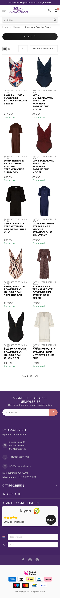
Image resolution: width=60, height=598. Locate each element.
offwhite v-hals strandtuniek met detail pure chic (43, 353)
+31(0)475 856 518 (19, 457)
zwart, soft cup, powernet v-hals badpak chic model (15, 353)
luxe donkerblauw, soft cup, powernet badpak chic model (42, 102)
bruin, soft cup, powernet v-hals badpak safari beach (14, 291)
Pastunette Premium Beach (38, 27)
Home (5, 27)
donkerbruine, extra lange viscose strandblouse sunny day (14, 166)
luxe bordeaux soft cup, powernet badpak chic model (43, 166)
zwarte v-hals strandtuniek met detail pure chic (15, 228)
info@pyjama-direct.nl (20, 466)
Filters (30, 36)
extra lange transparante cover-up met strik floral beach (42, 292)
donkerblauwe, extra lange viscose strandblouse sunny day (43, 229)
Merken (16, 27)
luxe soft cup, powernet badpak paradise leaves (15, 99)
